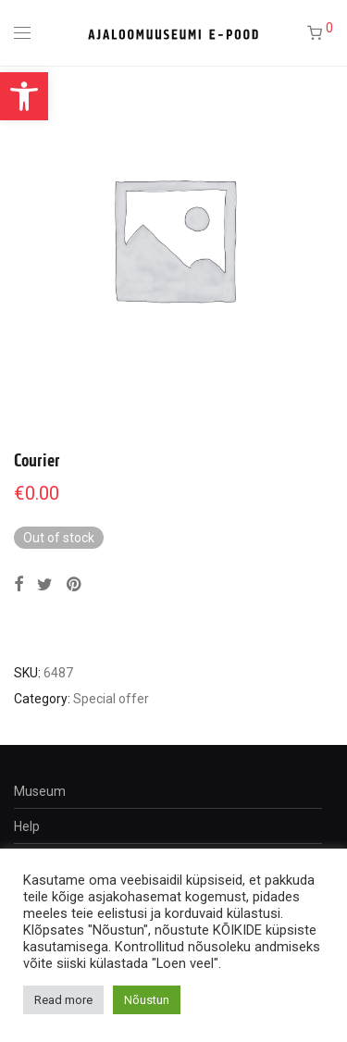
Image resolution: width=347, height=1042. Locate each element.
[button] (24, 96)
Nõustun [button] (146, 1000)
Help (27, 826)
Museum (40, 791)
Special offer (111, 698)
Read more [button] (63, 1000)
